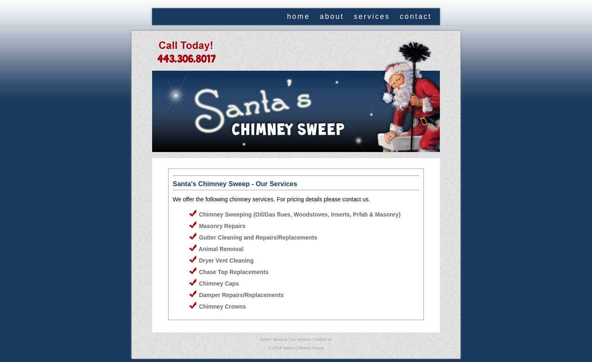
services (372, 16)
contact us (322, 339)
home (298, 16)
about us (280, 339)
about (332, 16)
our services (301, 339)
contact (416, 16)
